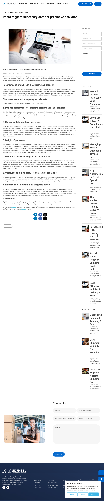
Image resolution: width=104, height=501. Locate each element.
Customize (72, 494)
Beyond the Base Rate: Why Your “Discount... (96, 97)
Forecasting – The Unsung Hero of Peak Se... (96, 233)
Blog (18, 73)
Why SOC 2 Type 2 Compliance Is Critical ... (96, 124)
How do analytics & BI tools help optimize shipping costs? (24, 70)
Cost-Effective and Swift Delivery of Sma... (95, 289)
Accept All (93, 494)
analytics (13, 207)
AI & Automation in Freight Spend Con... (96, 177)
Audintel (23, 209)
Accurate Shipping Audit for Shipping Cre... (95, 375)
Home (5, 12)
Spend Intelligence (26, 73)
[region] (83, 489)
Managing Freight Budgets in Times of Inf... (95, 150)
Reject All (83, 494)
